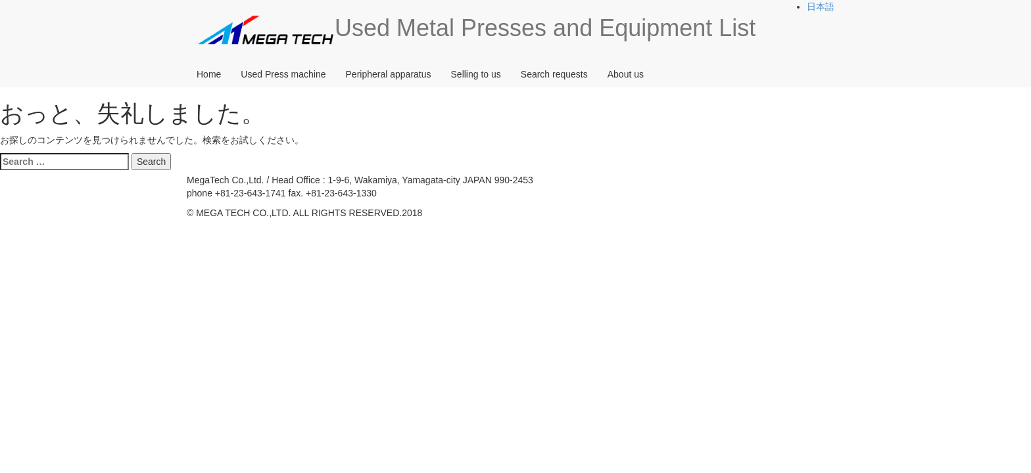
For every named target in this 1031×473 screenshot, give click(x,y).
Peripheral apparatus (388, 74)
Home (209, 74)
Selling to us (476, 74)
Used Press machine (283, 74)
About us (626, 74)
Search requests (554, 74)
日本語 (820, 6)
